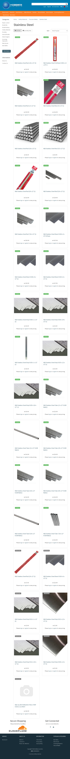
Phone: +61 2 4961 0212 (24, 743)
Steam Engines (49, 12)
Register (49, 6)
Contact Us (5, 63)
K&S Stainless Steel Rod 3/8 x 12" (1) (25, 191)
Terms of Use (39, 739)
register (26, 72)
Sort (48, 31)
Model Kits (12, 12)
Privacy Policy (39, 741)
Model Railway (19, 12)
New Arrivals (6, 15)
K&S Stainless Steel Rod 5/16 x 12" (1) (54, 191)
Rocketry (35, 12)
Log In (44, 6)
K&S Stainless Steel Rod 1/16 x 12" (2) (25, 63)
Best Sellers (12, 15)
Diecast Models (41, 12)
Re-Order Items (55, 6)
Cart (64, 6)
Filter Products (7, 51)
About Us (4, 61)
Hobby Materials (27, 12)
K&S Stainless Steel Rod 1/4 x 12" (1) (53, 106)
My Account (4, 739)
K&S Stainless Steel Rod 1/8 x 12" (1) (25, 576)
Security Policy (39, 743)
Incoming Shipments (59, 12)
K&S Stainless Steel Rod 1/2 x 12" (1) (25, 106)
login (21, 72)
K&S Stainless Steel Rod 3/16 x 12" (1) (25, 148)
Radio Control (5, 12)
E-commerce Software (33, 754)
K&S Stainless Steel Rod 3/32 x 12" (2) (54, 148)
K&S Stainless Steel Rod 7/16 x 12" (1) (25, 234)
